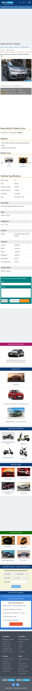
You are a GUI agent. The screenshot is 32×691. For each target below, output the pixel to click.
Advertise (24, 664)
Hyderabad (11, 639)
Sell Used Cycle (6, 671)
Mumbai (4, 642)
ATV (19, 649)
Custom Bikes (22, 651)
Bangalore (5, 639)
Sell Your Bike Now (16, 624)
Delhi (4, 646)
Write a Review (22, 92)
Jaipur (10, 649)
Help (20, 664)
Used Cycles (10, 651)
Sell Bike (4, 7)
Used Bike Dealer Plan (8, 669)
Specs (3, 50)
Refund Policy (22, 669)
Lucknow (8, 646)
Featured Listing (6, 666)
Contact (20, 666)
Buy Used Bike (10, 7)
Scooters (21, 644)
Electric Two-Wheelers (24, 639)
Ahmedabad (5, 649)
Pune (9, 642)
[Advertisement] (16, 25)
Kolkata (4, 651)
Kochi (9, 644)
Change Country (22, 673)
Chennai (4, 644)
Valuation (16, 7)
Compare (20, 90)
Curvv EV (9, 166)
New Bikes (28, 7)
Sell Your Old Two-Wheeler (16, 593)
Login (25, 2)
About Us (21, 659)
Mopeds (20, 646)
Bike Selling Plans (7, 664)
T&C (20, 671)
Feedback (25, 666)
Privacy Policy (25, 671)
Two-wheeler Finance (8, 659)
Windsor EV (23, 166)
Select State (20, 2)
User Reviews (10, 50)
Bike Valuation (6, 661)
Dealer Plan (21, 7)
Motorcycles (21, 642)
